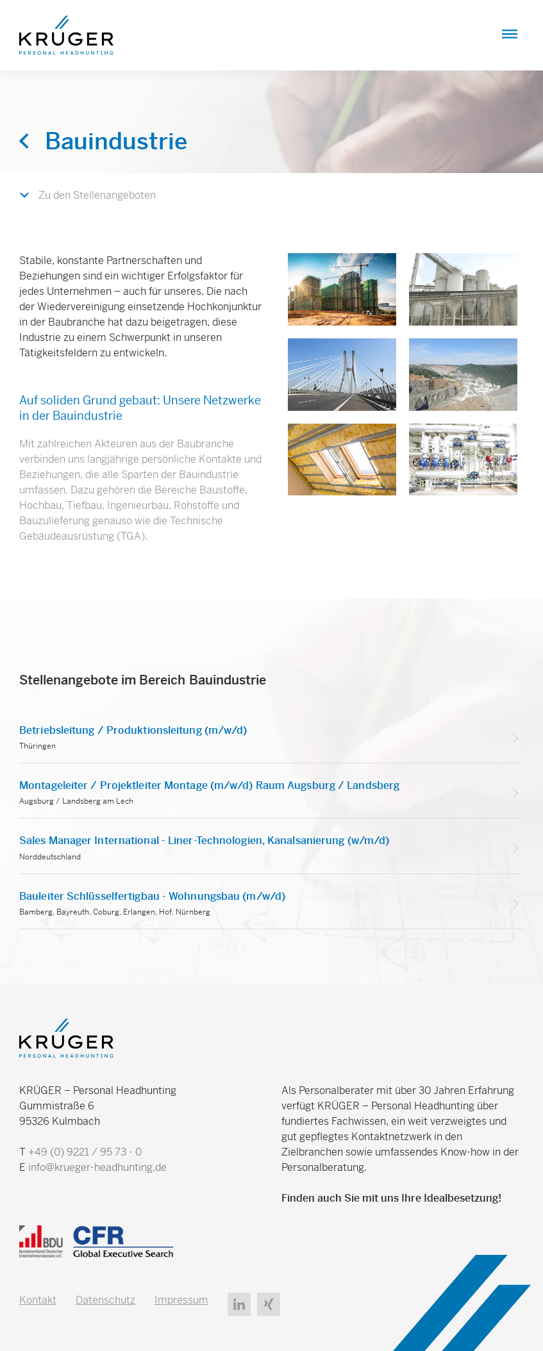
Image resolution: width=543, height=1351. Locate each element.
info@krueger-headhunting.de (97, 1167)
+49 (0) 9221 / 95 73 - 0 (85, 1152)
